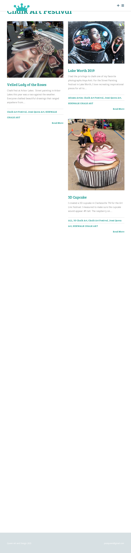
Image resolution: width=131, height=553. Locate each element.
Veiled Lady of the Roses (26, 84)
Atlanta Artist (75, 97)
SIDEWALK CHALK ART (80, 103)
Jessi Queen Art (36, 111)
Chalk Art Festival (17, 111)
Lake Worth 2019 (81, 70)
